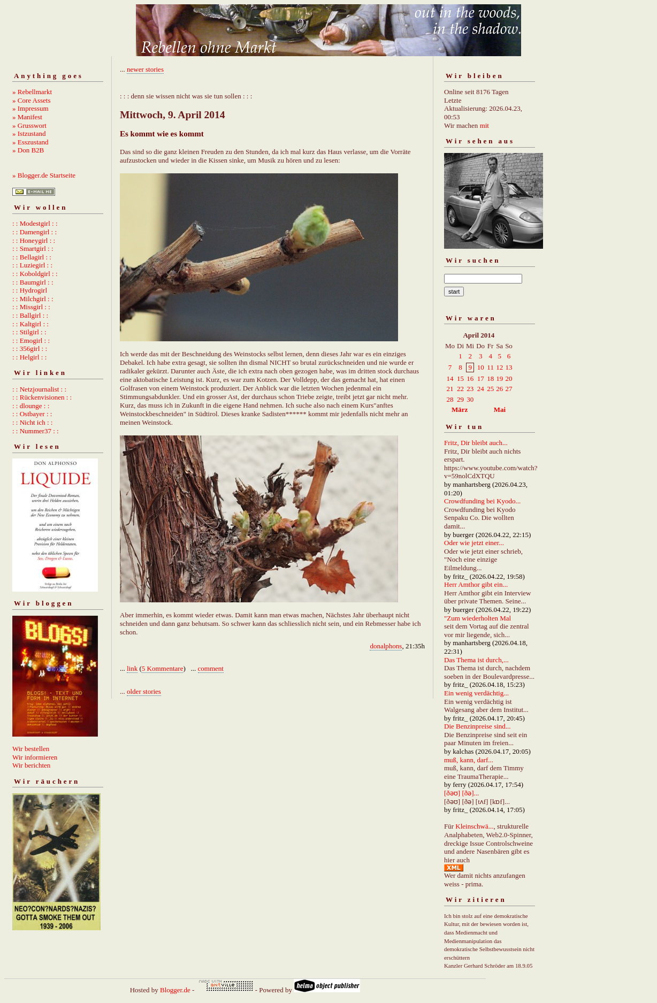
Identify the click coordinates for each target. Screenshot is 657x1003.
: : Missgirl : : (31, 307)
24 (480, 389)
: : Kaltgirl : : (30, 324)
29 (460, 399)
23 (470, 389)
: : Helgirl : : (29, 357)
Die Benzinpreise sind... (477, 726)
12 (499, 367)
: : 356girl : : (29, 348)
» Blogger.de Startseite (43, 175)
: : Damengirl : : (34, 232)
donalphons (386, 646)
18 (490, 378)
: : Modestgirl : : (35, 223)
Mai (500, 409)
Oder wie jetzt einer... (474, 543)
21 (450, 389)
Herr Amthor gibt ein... (476, 584)
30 (470, 399)
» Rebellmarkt (32, 92)
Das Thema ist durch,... (476, 660)
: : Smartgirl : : (33, 248)
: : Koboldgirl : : (35, 274)
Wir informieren (34, 757)
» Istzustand (28, 133)
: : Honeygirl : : (33, 240)
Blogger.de (175, 990)
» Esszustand (30, 142)
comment (211, 668)
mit (484, 125)
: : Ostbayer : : (32, 414)
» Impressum (30, 108)
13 (508, 367)
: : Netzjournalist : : (39, 389)
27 (508, 389)
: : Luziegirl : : (32, 265)
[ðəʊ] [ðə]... (461, 793)
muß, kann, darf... (468, 760)
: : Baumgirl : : (33, 282)
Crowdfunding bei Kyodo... (482, 501)
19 (499, 378)
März (460, 409)
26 (499, 389)
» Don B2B (28, 150)
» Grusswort (29, 125)
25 (490, 389)
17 (480, 378)
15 (460, 378)
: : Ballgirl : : (30, 315)
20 (508, 378)
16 (470, 378)
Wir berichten (31, 765)
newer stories (145, 69)
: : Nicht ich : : (32, 422)
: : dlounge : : (30, 406)
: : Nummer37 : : (35, 431)
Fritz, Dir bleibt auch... (476, 443)
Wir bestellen (30, 749)
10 (480, 367)
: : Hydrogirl (29, 290)
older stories (144, 691)
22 (460, 389)
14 (450, 378)
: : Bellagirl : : (31, 257)
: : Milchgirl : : (33, 299)
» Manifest (27, 117)
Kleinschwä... (474, 826)
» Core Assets (31, 100)
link (132, 668)
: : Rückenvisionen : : (42, 397)
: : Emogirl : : (31, 340)
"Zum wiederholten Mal (477, 618)
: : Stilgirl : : (29, 332)
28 (450, 399)
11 (490, 367)
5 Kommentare (163, 668)
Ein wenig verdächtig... (476, 693)
